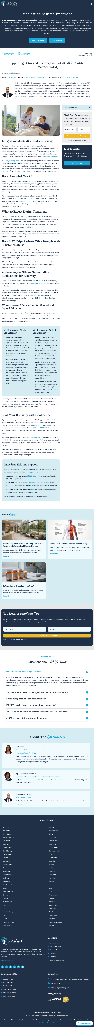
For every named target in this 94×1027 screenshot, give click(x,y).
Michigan (6, 878)
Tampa (5, 915)
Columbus (52, 844)
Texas (5, 919)
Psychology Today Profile (26, 753)
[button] (91, 4)
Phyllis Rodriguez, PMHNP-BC (36, 78)
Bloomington (53, 831)
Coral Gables (53, 848)
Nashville (52, 878)
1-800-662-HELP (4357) (36, 483)
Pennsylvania (53, 895)
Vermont (52, 919)
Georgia (52, 861)
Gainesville (6, 861)
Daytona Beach (54, 851)
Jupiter (51, 864)
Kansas (5, 868)
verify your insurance (33, 437)
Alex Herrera (12, 78)
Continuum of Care (9, 974)
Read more (19, 765)
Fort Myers (53, 858)
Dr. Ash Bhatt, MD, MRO (71, 78)
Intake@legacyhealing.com (60, 988)
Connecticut (7, 848)
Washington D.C (8, 922)
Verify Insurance (84, 1023)
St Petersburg (8, 912)
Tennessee (53, 915)
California (52, 837)
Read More (7, 556)
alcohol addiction (25, 201)
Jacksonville (7, 864)
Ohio (50, 892)
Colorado (6, 844)
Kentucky (52, 871)
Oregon (5, 895)
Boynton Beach (8, 837)
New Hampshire (8, 885)
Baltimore (6, 831)
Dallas (51, 854)
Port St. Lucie (7, 902)
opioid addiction (27, 316)
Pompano (6, 905)
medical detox (18, 184)
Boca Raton (7, 834)
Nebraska (6, 881)
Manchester (7, 875)
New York (6, 888)
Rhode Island (53, 905)
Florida (5, 858)
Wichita (51, 926)
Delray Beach (7, 854)
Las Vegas (52, 868)
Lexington (6, 871)
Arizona (51, 827)
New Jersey (53, 885)
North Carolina (8, 892)
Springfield (52, 909)
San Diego (6, 909)
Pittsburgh (52, 902)
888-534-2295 (56, 983)
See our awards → (7, 960)
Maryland (52, 875)
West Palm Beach (55, 922)
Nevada (51, 881)
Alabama (6, 827)
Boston (51, 834)
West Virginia (7, 926)
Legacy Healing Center (12, 161)
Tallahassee (53, 912)
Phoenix (5, 898)
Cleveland (6, 841)
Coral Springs (7, 851)
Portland (52, 898)
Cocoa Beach (54, 841)
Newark (51, 888)
